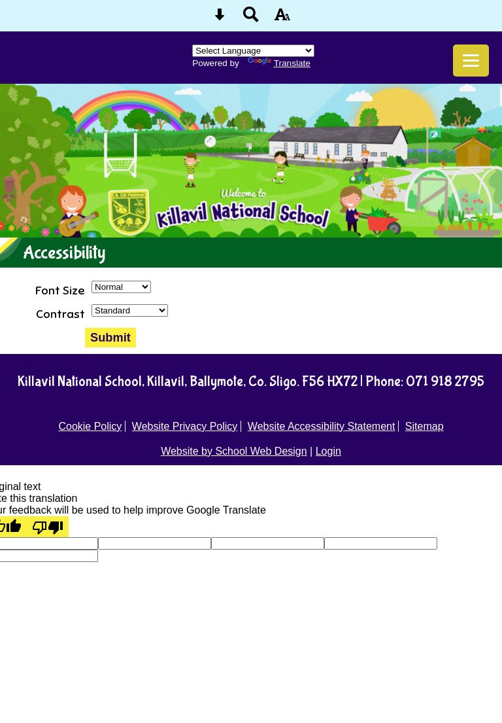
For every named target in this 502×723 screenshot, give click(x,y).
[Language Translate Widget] (253, 50)
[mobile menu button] (471, 60)
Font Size (60, 290)
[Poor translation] (48, 526)
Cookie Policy (90, 426)
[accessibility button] (282, 18)
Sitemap (424, 426)
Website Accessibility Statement (321, 426)
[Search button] (251, 18)
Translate (279, 63)
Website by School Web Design (234, 451)
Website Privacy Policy (185, 426)
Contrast (60, 314)
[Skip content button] (219, 18)
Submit (110, 337)
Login (328, 451)
